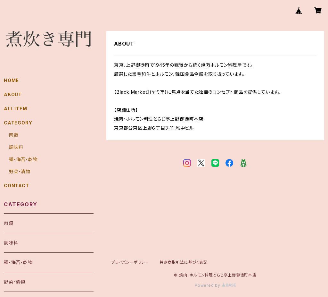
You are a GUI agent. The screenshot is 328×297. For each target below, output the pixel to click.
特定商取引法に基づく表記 (184, 262)
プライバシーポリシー (130, 262)
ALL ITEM (15, 108)
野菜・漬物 (19, 171)
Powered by (215, 285)
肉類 (14, 135)
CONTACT (16, 185)
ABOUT (13, 94)
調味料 (16, 147)
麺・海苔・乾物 (23, 159)
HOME (11, 80)
